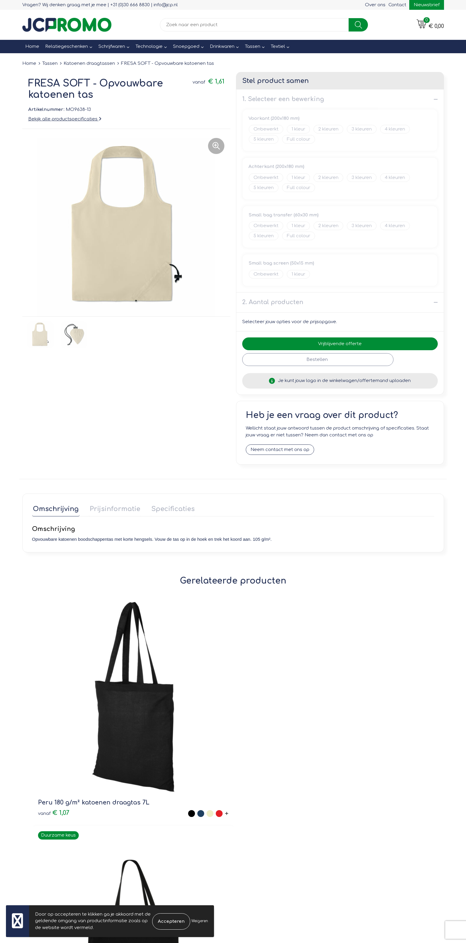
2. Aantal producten (272, 302)
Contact (397, 4)
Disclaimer (357, 808)
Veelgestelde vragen (159, 799)
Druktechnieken (153, 808)
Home (32, 46)
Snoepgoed (186, 46)
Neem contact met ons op (280, 449)
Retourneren (254, 799)
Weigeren (199, 921)
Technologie (149, 46)
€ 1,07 (53, 718)
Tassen (252, 46)
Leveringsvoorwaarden (370, 782)
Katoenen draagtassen (89, 63)
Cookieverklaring (363, 791)
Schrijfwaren (111, 46)
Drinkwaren (222, 46)
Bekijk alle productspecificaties (64, 119)
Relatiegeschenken (66, 46)
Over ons (375, 4)
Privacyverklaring (364, 799)
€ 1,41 (355, 718)
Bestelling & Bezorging (265, 791)
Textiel (278, 46)
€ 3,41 (154, 718)
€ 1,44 (255, 718)
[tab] (55, 509)
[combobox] (254, 25)
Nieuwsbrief (427, 4)
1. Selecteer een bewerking (283, 99)
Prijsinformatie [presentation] (112, 508)
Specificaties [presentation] (168, 508)
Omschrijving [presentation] (55, 508)
